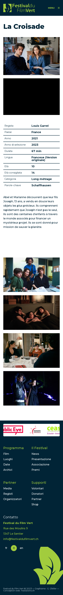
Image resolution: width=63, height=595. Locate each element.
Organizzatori (12, 499)
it (14, 548)
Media (7, 488)
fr (6, 548)
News (35, 453)
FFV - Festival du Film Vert (19, 8)
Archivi (7, 469)
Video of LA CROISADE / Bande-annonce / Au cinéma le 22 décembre (31, 96)
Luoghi (8, 459)
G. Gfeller (52, 588)
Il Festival (39, 448)
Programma (13, 448)
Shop (35, 504)
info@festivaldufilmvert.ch (20, 539)
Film (6, 453)
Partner (9, 483)
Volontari (38, 488)
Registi (8, 493)
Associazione (40, 464)
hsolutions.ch (28, 590)
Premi (36, 469)
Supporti (39, 483)
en (21, 548)
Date (6, 464)
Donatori (37, 493)
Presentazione (41, 459)
